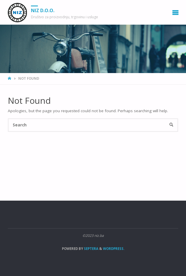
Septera (90, 248)
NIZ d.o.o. (42, 10)
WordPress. (113, 248)
